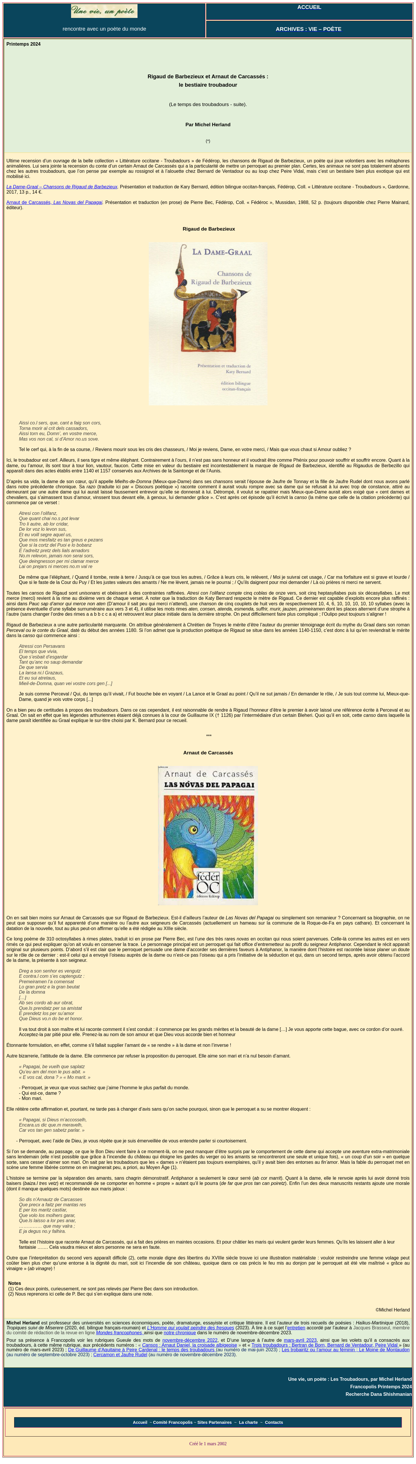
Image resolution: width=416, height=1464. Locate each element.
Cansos (189, 1345)
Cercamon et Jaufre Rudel (120, 1354)
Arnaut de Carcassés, (54, 202)
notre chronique (180, 1332)
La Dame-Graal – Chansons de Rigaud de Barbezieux (61, 186)
